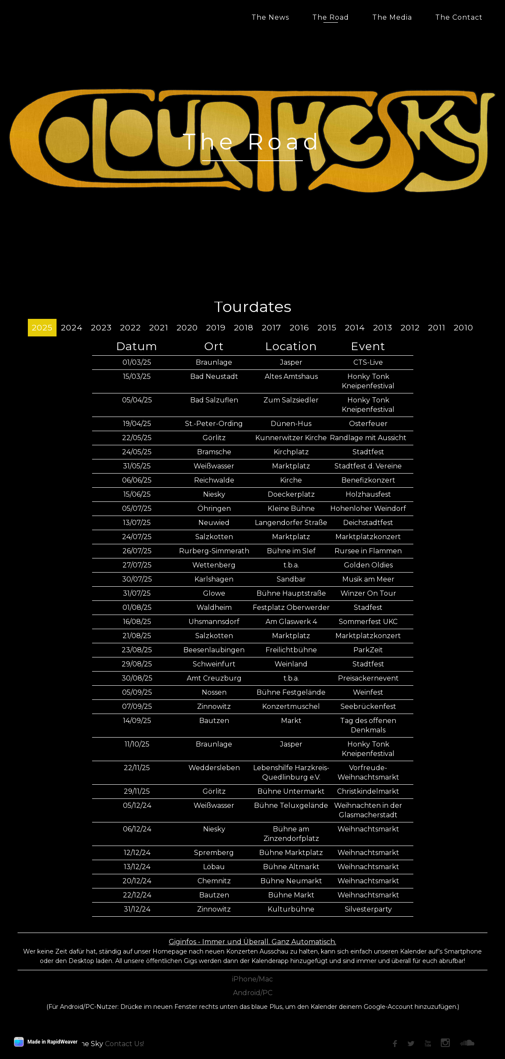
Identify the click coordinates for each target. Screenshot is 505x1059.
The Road (330, 17)
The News (270, 17)
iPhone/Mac (252, 979)
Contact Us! (124, 1044)
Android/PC (252, 993)
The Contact (459, 17)
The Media (392, 17)
